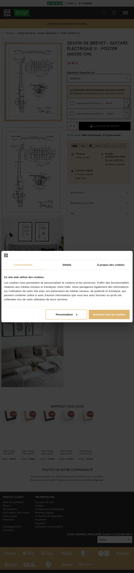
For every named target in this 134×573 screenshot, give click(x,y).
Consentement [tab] (23, 264)
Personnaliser (66, 314)
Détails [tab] (67, 264)
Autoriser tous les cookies (109, 314)
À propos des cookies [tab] (110, 264)
